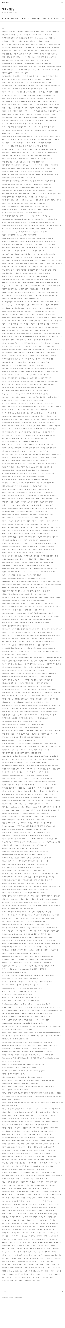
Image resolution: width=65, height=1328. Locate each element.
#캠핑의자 (40, 1236)
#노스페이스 (25, 108)
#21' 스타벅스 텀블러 (42, 391)
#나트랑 (57, 105)
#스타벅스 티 (18, 375)
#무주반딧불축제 (22, 101)
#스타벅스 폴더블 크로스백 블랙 (43, 667)
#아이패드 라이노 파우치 (9, 521)
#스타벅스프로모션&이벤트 (9, 1010)
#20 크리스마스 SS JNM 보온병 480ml (13, 766)
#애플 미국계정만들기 (31, 565)
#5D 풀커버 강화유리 (19, 801)
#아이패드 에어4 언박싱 (26, 623)
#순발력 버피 (5, 505)
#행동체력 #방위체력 (37, 810)
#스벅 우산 (52, 1115)
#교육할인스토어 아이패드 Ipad (11, 483)
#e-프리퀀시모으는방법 (32, 1001)
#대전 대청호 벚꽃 (7, 155)
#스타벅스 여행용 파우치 (28, 769)
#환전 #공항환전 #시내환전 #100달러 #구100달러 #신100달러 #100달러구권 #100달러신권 (28, 1087)
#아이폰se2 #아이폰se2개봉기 (10, 1055)
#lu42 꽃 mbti (20, 829)
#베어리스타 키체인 (21, 384)
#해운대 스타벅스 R (38, 251)
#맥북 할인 (31, 1156)
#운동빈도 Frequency (54, 426)
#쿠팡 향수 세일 (34, 324)
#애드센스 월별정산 (33, 686)
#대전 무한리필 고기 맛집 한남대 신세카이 (39, 140)
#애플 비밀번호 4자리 (27, 206)
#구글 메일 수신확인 (7, 1163)
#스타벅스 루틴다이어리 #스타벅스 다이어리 (14, 79)
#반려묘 (30, 101)
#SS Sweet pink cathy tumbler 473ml (31, 400)
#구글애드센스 (17, 1277)
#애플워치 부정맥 (34, 959)
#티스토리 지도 (33, 1204)
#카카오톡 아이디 (57, 1195)
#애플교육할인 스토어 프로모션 (30, 483)
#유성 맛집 (37, 1195)
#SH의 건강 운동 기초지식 (9, 44)
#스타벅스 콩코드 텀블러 (54, 66)
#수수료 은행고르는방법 (41, 718)
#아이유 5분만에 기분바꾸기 (29, 791)
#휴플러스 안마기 (42, 238)
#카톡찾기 (50, 880)
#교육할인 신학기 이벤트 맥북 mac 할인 (13, 480)
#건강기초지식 (6, 47)
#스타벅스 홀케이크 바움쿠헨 (10, 619)
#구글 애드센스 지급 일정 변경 (47, 689)
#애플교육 (17, 1128)
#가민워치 (44, 438)
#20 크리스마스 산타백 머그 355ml (12, 762)
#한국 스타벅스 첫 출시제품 (44, 778)
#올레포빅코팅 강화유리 (23, 797)
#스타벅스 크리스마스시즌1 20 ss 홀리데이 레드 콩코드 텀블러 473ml (22, 988)
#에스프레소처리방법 (25, 1010)
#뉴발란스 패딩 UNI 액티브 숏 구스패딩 (41, 613)
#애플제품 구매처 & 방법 (41, 330)
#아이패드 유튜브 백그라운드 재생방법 (30, 530)
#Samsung (5, 1280)
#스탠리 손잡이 (29, 146)
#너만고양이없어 (6, 835)
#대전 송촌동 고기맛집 (25, 194)
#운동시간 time (41, 426)
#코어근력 (42, 308)
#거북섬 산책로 (34, 264)
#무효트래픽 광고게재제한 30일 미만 (12, 677)
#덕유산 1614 (56, 705)
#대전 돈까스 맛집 (46, 159)
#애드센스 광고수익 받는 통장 (53, 692)
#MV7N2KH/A (26, 1131)
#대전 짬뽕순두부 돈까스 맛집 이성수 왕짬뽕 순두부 (16, 165)
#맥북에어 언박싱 (41, 283)
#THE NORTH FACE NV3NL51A (40, 1017)
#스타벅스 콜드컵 (41, 47)
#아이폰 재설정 (49, 222)
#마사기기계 (43, 232)
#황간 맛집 (26, 152)
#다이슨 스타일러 (7, 1118)
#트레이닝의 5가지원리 (18, 476)
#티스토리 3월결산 (48, 210)
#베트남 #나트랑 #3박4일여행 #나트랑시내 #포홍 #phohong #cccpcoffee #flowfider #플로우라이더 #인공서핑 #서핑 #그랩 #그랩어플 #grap (32, 1109)
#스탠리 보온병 (19, 146)
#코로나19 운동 (16, 1048)
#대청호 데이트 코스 (22, 133)
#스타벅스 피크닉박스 (8, 470)
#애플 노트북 (18, 1255)
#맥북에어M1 (41, 66)
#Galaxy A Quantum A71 (19, 966)
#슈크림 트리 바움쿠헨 (33, 616)
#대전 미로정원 (6, 130)
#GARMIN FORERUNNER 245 (11, 441)
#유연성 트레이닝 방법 (8, 569)
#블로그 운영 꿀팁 (32, 638)
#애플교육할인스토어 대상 (46, 559)
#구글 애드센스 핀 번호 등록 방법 (35, 826)
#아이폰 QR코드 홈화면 (54, 194)
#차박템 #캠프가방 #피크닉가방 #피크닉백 (14, 896)
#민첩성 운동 (40, 464)
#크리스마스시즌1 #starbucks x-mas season (15, 969)
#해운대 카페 (16, 1204)
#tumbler (5, 51)
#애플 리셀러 (30, 327)
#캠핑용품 (33, 1249)
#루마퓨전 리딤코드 (45, 337)
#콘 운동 (35, 461)
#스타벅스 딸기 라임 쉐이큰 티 (21, 416)
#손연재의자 (54, 950)
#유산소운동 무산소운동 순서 (10, 1182)
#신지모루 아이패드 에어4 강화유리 (48, 537)
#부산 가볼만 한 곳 (29, 47)
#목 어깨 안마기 (46, 1195)
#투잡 (53, 1268)
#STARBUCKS (36, 35)
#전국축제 (36, 1242)
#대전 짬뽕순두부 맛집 (38, 162)
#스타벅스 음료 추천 (7, 1156)
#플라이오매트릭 (48, 492)
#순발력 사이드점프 (20, 502)
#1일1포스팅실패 (7, 661)
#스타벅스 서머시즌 (37, 127)
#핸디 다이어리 (6, 905)
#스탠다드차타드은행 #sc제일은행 (11, 721)
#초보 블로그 (54, 1233)
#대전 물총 (24, 1055)
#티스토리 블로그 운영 (22, 38)
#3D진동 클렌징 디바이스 (9, 788)
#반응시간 (40, 1249)
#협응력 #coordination (25, 816)
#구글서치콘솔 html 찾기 (51, 810)
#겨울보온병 (33, 969)
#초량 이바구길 (37, 1188)
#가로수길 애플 (6, 327)
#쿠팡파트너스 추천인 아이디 (42, 651)
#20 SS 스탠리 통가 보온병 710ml (36, 921)
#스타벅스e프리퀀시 (49, 1147)
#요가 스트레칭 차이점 (50, 569)
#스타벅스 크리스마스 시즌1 (10, 89)
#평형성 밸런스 (6, 318)
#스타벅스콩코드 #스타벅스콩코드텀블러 (13, 1001)
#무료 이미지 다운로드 (52, 1182)
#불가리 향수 (44, 1242)
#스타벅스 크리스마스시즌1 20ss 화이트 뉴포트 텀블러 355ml (19, 991)
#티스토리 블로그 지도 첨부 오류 (11, 880)
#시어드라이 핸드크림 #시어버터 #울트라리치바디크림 (44, 886)
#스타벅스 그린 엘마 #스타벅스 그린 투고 (13, 931)
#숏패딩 (14, 1239)
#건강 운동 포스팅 (36, 753)
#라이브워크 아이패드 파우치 (50, 175)
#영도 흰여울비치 (57, 264)
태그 (63, 19)
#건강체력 (49, 92)
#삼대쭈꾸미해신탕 (16, 152)
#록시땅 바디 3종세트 (44, 889)
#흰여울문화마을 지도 (33, 270)
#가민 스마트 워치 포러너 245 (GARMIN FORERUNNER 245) (19, 445)
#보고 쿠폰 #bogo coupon (29, 807)
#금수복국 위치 (18, 257)
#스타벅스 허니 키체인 (8, 384)
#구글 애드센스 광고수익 (9, 101)
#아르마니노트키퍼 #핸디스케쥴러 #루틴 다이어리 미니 (17, 667)
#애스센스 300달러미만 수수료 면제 (12, 727)
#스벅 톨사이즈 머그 (52, 292)
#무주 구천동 (17, 1226)
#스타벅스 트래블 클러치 (31, 772)
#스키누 (53, 1172)
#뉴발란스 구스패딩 (38, 610)
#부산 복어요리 (28, 257)
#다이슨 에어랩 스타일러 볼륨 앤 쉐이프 (13, 372)
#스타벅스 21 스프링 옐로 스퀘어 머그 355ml (15, 298)
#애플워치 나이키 (39, 1122)
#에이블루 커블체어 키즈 (9, 953)
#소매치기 (13, 1261)
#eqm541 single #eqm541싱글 (38, 851)
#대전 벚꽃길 (29, 155)
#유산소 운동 (21, 1261)
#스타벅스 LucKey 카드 (8, 356)
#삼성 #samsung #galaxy (37, 1071)
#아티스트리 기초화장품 (27, 604)
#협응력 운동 (57, 286)
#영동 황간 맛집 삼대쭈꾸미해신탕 (47, 152)
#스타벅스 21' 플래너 (50, 940)
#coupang (53, 1214)
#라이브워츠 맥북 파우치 (9, 178)
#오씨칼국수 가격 (36, 187)
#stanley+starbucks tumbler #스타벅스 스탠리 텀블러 (18, 864)
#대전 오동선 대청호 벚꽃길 (43, 155)
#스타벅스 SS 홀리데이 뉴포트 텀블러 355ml (14, 982)
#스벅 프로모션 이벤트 (28, 353)
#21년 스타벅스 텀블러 (39, 397)
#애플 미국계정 (20, 1179)
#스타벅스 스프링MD (27, 295)
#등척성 (58, 597)
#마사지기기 (5, 1153)
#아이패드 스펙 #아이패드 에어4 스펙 (51, 629)
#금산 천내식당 (35, 734)
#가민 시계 (5, 438)
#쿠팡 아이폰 (18, 346)
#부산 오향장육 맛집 (39, 244)
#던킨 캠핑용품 (51, 708)
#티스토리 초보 (49, 98)
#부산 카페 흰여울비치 (8, 270)
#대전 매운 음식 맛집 (24, 159)
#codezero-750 (22, 235)
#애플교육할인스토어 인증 (48, 356)
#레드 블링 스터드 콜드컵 (9, 778)
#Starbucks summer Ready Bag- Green (14, 1004)
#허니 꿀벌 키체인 (49, 384)
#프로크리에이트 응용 (41, 511)
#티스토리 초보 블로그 (25, 70)
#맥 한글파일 (24, 1118)
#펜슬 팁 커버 (34, 546)
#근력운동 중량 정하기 (48, 432)
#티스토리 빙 (5, 902)
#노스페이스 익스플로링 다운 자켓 (11, 575)
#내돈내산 (52, 38)
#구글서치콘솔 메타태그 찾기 (31, 813)
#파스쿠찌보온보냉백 (33, 896)
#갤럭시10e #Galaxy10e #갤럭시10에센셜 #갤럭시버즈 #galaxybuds (22, 1077)
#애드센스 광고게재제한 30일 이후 (11, 673)
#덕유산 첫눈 (23, 708)
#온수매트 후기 (27, 1188)
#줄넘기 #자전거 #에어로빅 (21, 661)
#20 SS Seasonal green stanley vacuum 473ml (16, 870)
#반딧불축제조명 (17, 111)
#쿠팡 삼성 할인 (54, 302)
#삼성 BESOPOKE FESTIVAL (34, 305)
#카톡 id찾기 (30, 883)
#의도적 (28, 1258)
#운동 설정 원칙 (20, 426)
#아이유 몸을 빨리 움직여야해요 (11, 791)
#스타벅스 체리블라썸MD (44, 95)
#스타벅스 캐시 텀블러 (8, 397)
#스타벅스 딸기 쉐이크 (30, 375)
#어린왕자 (46, 1277)
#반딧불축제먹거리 (19, 117)
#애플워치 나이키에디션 (8, 168)
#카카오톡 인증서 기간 (44, 378)
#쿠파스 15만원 (40, 499)
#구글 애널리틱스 (56, 1255)
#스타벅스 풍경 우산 (40, 219)
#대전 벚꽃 (33, 1182)
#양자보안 (37, 1150)
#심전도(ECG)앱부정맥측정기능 (44, 956)
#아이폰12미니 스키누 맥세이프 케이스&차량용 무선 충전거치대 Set (21, 175)
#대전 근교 (12, 1195)
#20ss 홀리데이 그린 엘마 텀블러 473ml (39, 934)
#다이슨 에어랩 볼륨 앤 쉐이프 (34, 372)
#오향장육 (54, 1252)
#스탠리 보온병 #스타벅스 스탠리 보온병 (13, 867)
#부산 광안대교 (6, 1223)
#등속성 (46, 597)
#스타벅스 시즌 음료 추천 (9, 362)
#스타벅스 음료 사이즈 (19, 98)
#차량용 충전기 (34, 1214)
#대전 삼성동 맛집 (19, 190)
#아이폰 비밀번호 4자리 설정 (27, 1169)
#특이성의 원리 (28, 963)
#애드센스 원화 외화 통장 (51, 699)
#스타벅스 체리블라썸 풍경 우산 (11, 222)
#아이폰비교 (31, 1236)
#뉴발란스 (42, 1258)
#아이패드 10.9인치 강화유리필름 (11, 534)
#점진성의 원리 (6, 966)
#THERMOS (24, 1223)
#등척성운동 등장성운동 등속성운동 (32, 597)
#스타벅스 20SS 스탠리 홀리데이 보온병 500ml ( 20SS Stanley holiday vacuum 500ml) (28, 975)
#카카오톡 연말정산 (22, 820)
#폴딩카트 (52, 1185)
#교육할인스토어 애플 (21, 562)
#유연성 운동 (23, 588)
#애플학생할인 (32, 1160)
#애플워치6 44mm (38, 349)
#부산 (37, 31)
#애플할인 (5, 1271)
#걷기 (3, 1277)
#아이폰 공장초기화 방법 (9, 225)
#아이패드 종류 (53, 1112)
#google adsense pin (8, 826)
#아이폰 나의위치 (22, 225)
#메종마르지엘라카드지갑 (27, 120)
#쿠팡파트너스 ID (32, 495)
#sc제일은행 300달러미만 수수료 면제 (33, 721)
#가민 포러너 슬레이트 (48, 435)
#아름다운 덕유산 (33, 705)
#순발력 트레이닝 (20, 60)
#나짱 (3, 108)
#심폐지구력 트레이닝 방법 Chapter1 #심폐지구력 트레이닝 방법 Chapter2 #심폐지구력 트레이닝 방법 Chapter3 (32, 664)
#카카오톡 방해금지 (37, 553)
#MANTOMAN (36, 1239)
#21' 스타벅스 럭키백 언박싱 (46, 473)
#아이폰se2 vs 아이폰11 (9, 950)
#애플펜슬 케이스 (37, 549)
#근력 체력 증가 (6, 746)
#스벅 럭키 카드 (40, 353)
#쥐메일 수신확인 (29, 543)
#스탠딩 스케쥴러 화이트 (43, 645)
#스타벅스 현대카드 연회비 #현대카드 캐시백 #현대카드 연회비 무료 (32, 835)
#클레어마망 (47, 184)
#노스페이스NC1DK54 (33, 572)
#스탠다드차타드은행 (32, 1207)
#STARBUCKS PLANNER (9, 1172)
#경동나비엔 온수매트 (18, 1141)
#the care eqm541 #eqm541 (11, 855)
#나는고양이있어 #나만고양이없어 (41, 832)
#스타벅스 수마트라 (7, 251)
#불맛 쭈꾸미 (5, 152)
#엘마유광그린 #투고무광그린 (10, 924)
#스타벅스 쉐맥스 (44, 248)
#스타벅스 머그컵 (46, 1223)
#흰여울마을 (17, 1188)
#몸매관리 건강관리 (29, 632)
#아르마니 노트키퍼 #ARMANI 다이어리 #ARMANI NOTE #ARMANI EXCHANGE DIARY (27, 937)
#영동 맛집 (34, 152)
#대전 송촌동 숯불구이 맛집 (9, 194)
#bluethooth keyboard (27, 508)
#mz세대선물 (39, 120)
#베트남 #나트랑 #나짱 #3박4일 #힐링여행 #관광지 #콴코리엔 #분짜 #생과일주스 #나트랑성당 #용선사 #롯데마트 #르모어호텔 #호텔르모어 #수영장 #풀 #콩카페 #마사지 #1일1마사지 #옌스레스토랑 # (32, 1102)
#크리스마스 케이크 (26, 1242)
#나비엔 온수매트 (40, 1156)
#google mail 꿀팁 (45, 540)
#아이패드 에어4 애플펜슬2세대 (11, 549)
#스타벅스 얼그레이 (26, 254)
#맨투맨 (53, 1245)
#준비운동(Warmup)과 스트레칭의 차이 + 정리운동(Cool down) (20, 581)
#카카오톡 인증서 (28, 381)
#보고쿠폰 (5, 1195)
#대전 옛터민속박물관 (8, 734)
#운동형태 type (31, 426)
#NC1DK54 (44, 572)
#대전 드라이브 (52, 130)
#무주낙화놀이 (28, 111)
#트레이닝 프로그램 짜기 (35, 429)
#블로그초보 (18, 1271)
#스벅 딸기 (19, 410)
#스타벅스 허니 (49, 403)
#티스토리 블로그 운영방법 (9, 1122)
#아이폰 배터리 (6, 1233)
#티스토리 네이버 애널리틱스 (40, 1048)
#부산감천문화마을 (47, 1201)
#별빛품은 (30, 114)
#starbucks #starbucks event (36, 842)
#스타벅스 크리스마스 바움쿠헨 (50, 616)
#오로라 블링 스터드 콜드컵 (29, 785)
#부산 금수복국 (6, 260)
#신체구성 (45, 1239)
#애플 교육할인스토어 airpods (35, 476)
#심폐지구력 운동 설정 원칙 (29, 422)
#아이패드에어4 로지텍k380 (10, 508)
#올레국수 (55, 1223)
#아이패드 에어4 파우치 (52, 521)
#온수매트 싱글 (45, 734)
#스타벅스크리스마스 (32, 1210)
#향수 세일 (5, 1217)
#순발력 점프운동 (16, 505)
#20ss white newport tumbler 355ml (49, 1033)
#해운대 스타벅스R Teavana (22, 251)
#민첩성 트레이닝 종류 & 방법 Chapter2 (13, 464)
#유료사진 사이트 (40, 292)
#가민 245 (24, 438)
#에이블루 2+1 (29, 956)
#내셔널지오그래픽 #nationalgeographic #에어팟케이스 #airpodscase (23, 1064)
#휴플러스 (47, 1236)
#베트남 (45, 108)
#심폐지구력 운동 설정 (8, 426)
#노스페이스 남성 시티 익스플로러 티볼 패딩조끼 (15, 1017)
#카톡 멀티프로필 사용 (8, 340)
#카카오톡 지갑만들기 (41, 381)
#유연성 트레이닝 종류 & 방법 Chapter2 (13, 572)
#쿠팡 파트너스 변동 (7, 502)
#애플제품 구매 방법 (15, 330)
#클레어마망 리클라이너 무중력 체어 (12, 184)
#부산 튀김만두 (28, 244)
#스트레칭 (57, 1274)
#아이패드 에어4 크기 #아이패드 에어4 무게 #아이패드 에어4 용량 (20, 629)
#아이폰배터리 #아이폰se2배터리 (11, 1052)
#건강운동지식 (13, 804)
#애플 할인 (45, 1191)
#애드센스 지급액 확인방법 (9, 683)
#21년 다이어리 (32, 905)
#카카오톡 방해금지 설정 (24, 553)
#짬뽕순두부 (27, 1172)
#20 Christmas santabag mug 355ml (47, 759)
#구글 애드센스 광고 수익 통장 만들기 (12, 731)
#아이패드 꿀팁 (6, 82)
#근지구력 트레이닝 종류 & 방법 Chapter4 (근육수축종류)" (28, 600)
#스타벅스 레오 (16, 321)
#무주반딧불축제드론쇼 (40, 111)
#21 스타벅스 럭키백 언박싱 (28, 473)
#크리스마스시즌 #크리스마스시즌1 (33, 1023)
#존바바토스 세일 (7, 324)
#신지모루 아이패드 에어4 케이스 (27, 537)
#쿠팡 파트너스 (51, 1141)
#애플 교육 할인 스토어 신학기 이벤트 (12, 368)
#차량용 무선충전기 (31, 1115)
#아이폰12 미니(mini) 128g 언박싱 (29, 232)
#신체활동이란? (6, 785)
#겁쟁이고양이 (36, 858)
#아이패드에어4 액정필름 (9, 537)
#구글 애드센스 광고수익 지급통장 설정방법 (28, 696)
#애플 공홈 (5, 330)
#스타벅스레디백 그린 (8, 1007)
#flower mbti (50, 826)
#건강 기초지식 (28, 781)
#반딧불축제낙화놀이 (20, 51)
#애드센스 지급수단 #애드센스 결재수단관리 (14, 724)
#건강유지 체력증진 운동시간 (10, 750)
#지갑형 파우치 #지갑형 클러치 (10, 769)
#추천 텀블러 (56, 140)
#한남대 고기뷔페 (55, 136)
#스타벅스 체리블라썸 (22, 1191)
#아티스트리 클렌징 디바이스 (46, 788)
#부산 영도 (52, 1220)
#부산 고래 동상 (56, 260)
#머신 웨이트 (18, 635)
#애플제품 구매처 (27, 330)
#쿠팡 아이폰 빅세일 (40, 343)
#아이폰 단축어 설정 (21, 197)
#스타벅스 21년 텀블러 (36, 403)
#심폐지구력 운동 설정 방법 (33, 419)
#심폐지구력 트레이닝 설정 (46, 422)
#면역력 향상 (53, 1210)
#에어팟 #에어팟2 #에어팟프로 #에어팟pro (14, 1074)
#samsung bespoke (8, 305)
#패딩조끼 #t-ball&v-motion (53, 1010)
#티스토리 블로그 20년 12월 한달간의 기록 (14, 559)
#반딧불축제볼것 (32, 51)
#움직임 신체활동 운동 (40, 781)
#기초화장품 (31, 1265)
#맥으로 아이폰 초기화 (21, 229)
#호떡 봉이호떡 (29, 731)
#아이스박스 (50, 1258)
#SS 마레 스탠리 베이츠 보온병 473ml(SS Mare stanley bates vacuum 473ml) (25, 149)
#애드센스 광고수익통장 (8, 702)
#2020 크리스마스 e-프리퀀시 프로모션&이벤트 (38, 82)
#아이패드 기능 (26, 1226)
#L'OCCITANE (6, 1239)
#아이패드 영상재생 (26, 527)
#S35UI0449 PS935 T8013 (10, 120)
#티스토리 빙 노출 (7, 845)
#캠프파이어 (5, 1242)
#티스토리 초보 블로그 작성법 (22, 877)
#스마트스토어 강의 (50, 413)
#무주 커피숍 (5, 461)
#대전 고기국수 (34, 451)
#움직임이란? (16, 785)
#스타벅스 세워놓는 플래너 (9, 645)
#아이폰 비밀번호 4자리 (8, 1144)
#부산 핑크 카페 (25, 267)
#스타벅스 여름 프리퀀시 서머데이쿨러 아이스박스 (16, 127)
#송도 (25, 1271)
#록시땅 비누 (14, 1166)
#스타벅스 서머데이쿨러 (35, 124)
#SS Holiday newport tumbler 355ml (26, 978)
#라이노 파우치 (21, 524)
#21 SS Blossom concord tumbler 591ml (15, 213)
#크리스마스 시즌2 (7, 781)
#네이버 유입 (5, 1166)
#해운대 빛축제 (6, 1134)
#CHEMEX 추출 (54, 248)
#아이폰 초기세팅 (34, 229)
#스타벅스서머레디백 (52, 1122)
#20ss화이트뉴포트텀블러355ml (11, 1036)
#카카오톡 (35, 1226)
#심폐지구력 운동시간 (23, 753)
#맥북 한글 (16, 1118)
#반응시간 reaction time (9, 816)
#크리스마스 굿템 (31, 931)
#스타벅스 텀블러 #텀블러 (46, 918)
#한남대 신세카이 (7, 140)
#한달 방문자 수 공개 (8, 642)
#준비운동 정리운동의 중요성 (53, 584)
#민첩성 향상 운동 (51, 464)
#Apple (47, 41)
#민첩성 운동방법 (16, 461)
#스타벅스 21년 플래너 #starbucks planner (41, 79)
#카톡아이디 (52, 1207)
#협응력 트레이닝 (47, 286)
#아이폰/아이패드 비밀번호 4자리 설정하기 (14, 210)
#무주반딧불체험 (6, 114)
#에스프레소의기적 (37, 1010)
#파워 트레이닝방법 (43, 489)
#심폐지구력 (14, 41)
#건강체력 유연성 (44, 565)
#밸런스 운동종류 (51, 308)
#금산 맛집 (58, 731)
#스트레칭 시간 (33, 588)
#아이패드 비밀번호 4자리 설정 (10, 206)
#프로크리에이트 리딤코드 (46, 515)
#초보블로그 (25, 105)
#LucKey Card (51, 353)
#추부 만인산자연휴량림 (22, 734)
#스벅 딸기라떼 (22, 362)
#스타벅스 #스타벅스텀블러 (41, 1020)
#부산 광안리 (14, 1236)
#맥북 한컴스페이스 (44, 273)
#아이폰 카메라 (16, 1233)
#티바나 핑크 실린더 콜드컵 (44, 467)
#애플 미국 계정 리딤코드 (24, 333)
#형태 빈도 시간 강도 (50, 416)
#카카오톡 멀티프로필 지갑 (9, 378)
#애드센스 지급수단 (7, 699)
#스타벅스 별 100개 (19, 842)
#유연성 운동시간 (44, 750)
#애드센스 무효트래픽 (20, 95)
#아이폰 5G (52, 1131)
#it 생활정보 (22, 378)
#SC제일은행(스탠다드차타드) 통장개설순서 (14, 705)
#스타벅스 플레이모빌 (8, 511)
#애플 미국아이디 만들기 (36, 562)
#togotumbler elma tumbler (36, 928)
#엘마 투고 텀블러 (52, 928)
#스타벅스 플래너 (7, 1210)
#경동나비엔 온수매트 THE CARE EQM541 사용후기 (31, 737)
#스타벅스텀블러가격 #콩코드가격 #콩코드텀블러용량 (17, 1020)
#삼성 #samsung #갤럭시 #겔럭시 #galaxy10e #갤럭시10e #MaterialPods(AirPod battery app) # (31, 1058)
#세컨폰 (23, 1198)
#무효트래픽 (40, 1160)
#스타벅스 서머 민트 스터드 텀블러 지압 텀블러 (38, 143)
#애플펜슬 (59, 1176)
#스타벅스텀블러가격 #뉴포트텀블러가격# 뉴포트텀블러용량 (19, 1033)
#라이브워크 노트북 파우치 (24, 178)
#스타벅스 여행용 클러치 (43, 769)
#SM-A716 (36, 1128)
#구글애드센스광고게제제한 (51, 915)
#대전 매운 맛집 (35, 159)
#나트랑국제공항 (36, 1080)
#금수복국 (13, 1258)
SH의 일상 (5, 2)
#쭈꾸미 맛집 (5, 1249)
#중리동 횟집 (5, 457)
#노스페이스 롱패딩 (38, 1166)
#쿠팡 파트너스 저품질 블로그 (32, 648)
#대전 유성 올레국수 (7, 454)
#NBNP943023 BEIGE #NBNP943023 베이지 (15, 613)
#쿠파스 (53, 966)
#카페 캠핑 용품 (32, 708)
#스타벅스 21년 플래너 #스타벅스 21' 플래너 (14, 944)
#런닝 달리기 (33, 661)
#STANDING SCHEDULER (26, 645)
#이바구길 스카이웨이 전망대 (10, 241)
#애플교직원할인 (32, 559)
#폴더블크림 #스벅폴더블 (44, 912)
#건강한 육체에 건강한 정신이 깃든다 (31, 794)
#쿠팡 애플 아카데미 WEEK (27, 314)
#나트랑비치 (50, 1137)
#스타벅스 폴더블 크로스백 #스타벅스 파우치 (31, 670)
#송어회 (32, 108)
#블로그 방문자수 (28, 1252)
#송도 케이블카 (15, 1147)
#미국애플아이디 (48, 562)
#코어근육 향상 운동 (31, 308)
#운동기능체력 (45, 813)
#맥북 (50, 108)
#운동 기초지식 (18, 781)
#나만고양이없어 (6, 861)
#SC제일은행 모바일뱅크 (21, 699)
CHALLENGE (14, 19)
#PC (16, 1280)
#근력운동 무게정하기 (24, 435)
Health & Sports (24, 19)
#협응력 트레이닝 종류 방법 (32, 286)
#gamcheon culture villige (20, 260)
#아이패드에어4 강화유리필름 (10, 540)
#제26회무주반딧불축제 (55, 111)
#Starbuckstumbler (41, 38)
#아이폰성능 (51, 1150)
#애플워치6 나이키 (7, 963)
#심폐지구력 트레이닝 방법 (38, 44)
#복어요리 (34, 1255)
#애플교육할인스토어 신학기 (10, 489)
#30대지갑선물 (42, 117)
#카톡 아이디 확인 (42, 1169)
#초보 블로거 (27, 35)
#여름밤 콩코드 (25, 810)
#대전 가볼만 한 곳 (7, 54)
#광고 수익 (25, 1233)
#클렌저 (40, 1255)
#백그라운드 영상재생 (40, 527)
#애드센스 (28, 1280)
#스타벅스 (5, 31)
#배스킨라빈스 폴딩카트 (33, 591)
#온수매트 (58, 1258)
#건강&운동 (20, 31)
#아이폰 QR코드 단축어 (54, 200)
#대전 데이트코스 (51, 1160)
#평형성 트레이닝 (50, 314)
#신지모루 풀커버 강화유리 (50, 797)
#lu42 (19, 839)
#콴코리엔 (27, 1080)
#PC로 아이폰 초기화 (8, 229)
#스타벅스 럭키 (57, 349)
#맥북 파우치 (43, 1226)
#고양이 (56, 108)
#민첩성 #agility (51, 816)
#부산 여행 (50, 1261)
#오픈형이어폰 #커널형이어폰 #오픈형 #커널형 (15, 1071)
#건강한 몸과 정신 (49, 794)
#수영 (43, 1274)
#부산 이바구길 (6, 244)
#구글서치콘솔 (20, 1176)
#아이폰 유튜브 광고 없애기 (48, 448)
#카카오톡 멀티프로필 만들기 (10, 343)
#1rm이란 (14, 435)
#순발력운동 (32, 489)
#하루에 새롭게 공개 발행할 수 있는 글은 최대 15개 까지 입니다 (20, 658)
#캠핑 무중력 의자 (50, 181)
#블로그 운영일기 (19, 54)
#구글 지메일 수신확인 (23, 1144)
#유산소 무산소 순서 (33, 746)
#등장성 (52, 597)
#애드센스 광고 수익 (20, 1156)
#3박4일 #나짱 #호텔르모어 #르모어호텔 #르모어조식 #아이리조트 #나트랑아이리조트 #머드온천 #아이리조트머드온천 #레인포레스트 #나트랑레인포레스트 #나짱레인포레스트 (32, 1096)
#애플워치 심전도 (26, 1147)
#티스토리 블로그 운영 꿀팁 (31, 556)
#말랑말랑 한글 (33, 273)
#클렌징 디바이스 (31, 788)
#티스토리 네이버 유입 (8, 1179)
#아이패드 (39, 1230)
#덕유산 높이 (14, 708)
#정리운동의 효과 (27, 584)
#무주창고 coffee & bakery (41, 457)
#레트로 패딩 (27, 610)
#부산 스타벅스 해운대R (41, 254)
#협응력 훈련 (19, 286)
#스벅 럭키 (49, 349)
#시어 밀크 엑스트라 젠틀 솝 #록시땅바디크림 (15, 886)
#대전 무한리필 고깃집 (19, 140)
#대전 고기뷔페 (15, 1198)
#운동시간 (41, 1268)
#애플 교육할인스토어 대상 (48, 483)
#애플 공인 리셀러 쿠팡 (18, 327)
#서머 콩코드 (5, 810)
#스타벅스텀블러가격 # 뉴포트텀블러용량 (40, 982)
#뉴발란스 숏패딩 (41, 829)
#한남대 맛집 (15, 1223)
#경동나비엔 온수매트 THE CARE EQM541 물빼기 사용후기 (19, 740)
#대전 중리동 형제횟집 (31, 454)
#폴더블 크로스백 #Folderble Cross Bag (48, 85)
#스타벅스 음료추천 (45, 1153)
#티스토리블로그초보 (43, 855)
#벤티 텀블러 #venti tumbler (10, 807)
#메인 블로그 (56, 651)
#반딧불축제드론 (39, 114)
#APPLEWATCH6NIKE (8, 959)
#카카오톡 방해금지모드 (8, 553)
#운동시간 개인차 (32, 750)
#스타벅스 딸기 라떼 (37, 416)
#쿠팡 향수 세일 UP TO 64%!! (49, 324)
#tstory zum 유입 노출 (9, 848)
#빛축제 (41, 1245)
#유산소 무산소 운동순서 (19, 746)
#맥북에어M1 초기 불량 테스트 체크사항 (13, 279)
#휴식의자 (30, 1122)
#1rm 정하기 (5, 435)
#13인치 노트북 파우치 (36, 181)
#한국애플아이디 (6, 565)
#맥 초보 (38, 1179)
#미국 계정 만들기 (37, 333)
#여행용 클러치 (56, 769)
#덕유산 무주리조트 (45, 705)
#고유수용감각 (26, 1048)
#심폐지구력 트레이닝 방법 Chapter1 (12, 63)
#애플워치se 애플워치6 (42, 950)
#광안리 (32, 1274)
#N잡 (45, 1131)
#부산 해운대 (5, 1236)
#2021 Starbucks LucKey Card (11, 353)
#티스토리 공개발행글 (8, 654)
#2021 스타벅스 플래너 (22, 73)
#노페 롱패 (52, 572)
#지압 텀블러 (32, 66)
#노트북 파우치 (45, 1252)
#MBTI (52, 1277)
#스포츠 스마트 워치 (34, 438)
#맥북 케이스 (40, 1182)
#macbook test (42, 276)
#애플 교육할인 (39, 327)
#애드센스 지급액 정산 (31, 680)
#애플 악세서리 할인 (7, 562)
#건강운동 (19, 35)
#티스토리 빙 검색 (19, 845)
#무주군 (13, 1249)
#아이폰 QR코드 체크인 (39, 194)
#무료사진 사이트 (29, 292)
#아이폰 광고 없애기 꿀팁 (46, 445)
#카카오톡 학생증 (32, 378)
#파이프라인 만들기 (41, 410)
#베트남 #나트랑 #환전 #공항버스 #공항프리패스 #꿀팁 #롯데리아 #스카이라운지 (25, 1112)
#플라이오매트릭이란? (36, 492)
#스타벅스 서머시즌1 (8, 146)
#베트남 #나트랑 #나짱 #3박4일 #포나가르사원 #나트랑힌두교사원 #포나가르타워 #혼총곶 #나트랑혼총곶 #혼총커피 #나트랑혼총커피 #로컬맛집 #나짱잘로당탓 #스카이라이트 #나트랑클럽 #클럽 (32, 1093)
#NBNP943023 (17, 610)
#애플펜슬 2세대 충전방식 (46, 546)
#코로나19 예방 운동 (41, 635)
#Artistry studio (42, 607)
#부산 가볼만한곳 (42, 105)
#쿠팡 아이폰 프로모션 (53, 343)
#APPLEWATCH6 (22, 959)
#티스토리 (40, 41)
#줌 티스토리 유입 (42, 845)
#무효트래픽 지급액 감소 (46, 680)
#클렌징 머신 (21, 788)
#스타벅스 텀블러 (30, 31)
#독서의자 (37, 1201)
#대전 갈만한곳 (39, 731)
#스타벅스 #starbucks (52, 31)
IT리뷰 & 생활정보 (36, 19)
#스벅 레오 (40, 318)
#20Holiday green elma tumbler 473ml (14, 934)
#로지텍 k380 (6, 1147)
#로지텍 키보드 (19, 1268)
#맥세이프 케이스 (7, 610)
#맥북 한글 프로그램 (7, 276)
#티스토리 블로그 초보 (42, 1118)
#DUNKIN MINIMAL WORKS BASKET (28, 712)
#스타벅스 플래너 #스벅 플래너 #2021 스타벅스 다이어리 (18, 909)
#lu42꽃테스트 (30, 829)
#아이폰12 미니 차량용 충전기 (43, 171)
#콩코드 (28, 1261)
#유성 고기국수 (24, 451)
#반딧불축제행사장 (7, 117)
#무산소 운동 (52, 1226)
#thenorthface (6, 1204)
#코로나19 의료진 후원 (8, 829)
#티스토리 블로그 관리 (41, 1185)
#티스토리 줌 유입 (34, 848)
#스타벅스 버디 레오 (47, 321)
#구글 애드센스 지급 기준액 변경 (11, 692)
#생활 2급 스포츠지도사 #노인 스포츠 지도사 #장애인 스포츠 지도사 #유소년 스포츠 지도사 (27, 823)
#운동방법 (49, 1274)
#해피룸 (50, 238)
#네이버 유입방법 (26, 858)
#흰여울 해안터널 (21, 270)
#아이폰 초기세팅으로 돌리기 (37, 225)
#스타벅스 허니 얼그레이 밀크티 (11, 254)
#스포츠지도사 (16, 1134)
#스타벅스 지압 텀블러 (42, 775)
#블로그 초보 (23, 1236)
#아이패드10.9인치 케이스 (50, 530)
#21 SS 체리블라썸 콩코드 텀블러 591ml (13, 216)
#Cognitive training (8, 286)
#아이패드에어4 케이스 (44, 534)
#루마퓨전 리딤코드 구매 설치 (10, 337)
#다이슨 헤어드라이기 (26, 1166)
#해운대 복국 (37, 257)
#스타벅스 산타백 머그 (27, 759)
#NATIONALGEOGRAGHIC (21, 1039)
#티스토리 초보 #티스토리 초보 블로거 (32, 692)
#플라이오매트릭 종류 (8, 492)
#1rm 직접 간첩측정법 (25, 432)
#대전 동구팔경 (29, 130)
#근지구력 (35, 1258)
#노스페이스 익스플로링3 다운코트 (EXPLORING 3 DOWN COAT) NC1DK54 (24, 578)
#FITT (55, 95)
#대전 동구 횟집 (19, 454)
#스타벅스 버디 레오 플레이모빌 (31, 321)
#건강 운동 (12, 31)
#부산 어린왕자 (29, 1185)
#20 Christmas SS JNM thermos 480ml (36, 762)
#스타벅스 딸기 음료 (37, 1131)
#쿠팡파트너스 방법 (7, 635)
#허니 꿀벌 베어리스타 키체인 (10, 391)
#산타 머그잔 (5, 759)
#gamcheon (34, 260)
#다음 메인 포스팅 (27, 1150)
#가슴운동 (34, 1268)
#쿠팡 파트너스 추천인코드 (9, 651)
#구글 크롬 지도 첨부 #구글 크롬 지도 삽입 (34, 880)
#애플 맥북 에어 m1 (53, 283)
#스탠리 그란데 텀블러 (39, 870)
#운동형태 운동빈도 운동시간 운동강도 (13, 419)
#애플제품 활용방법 (7, 203)
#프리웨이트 (54, 1236)
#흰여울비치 (35, 267)
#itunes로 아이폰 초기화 (54, 225)
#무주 (11, 51)
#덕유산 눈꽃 (5, 1160)
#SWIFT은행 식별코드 (8, 696)
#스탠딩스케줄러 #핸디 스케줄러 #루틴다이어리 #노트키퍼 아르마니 (21, 76)
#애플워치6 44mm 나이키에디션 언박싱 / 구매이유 (40, 168)
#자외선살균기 (52, 1217)
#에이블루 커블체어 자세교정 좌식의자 (13, 956)
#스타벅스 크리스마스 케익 (9, 616)
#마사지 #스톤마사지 (48, 1080)
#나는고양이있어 (46, 858)
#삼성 (33, 1280)
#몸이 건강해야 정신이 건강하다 (11, 794)
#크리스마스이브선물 (36, 1233)
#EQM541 (54, 734)
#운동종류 (52, 1242)
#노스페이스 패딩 (24, 1245)
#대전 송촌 (49, 190)
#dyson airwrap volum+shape (44, 368)
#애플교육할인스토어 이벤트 (39, 486)
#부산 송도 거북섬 (45, 264)
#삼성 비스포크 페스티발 (52, 305)
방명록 (7, 19)
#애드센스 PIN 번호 (53, 1204)
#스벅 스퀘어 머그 (7, 295)
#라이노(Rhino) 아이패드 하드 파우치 (38, 524)
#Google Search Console (10, 1169)
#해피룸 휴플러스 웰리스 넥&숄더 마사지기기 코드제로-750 (18, 238)
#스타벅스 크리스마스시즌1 (21, 918)
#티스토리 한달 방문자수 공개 (49, 556)
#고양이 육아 (47, 70)
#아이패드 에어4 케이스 (8, 92)
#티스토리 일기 (39, 715)
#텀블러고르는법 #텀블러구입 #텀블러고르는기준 (33, 89)
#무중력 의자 (27, 184)
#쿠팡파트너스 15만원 (52, 499)
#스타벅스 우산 (50, 1176)
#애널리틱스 (24, 1274)
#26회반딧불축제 (50, 114)
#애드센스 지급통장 (47, 696)
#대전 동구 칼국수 (7, 190)
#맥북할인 (35, 1153)
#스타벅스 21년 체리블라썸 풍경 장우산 (32, 222)
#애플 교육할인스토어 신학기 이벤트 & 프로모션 (15, 486)
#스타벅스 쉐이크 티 (7, 375)
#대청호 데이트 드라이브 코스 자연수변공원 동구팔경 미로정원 (19, 136)
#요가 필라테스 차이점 (36, 569)
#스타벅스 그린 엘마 (43, 931)
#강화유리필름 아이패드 (29, 534)
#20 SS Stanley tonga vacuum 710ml (13, 921)
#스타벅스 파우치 (42, 1163)
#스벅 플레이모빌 (51, 508)
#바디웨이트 (45, 1172)
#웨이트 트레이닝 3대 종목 (44, 632)
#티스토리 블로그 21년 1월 (29, 359)
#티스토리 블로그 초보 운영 (9, 718)
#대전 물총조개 (46, 187)
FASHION (56, 19)
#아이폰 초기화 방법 (35, 1191)
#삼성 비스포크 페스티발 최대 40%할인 (13, 308)
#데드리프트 (5, 1261)
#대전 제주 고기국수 (46, 451)
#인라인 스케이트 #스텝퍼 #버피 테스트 (50, 661)
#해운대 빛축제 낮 (7, 257)
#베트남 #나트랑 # (7, 1099)
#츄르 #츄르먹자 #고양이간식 (10, 832)
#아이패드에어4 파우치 (23, 521)
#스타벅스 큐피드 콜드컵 (27, 391)
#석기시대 (42, 1261)
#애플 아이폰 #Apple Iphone (26, 950)
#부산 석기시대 (6, 248)
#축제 (11, 1280)
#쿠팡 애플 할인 (6, 314)
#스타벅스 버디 (6, 321)
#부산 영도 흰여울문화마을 (48, 270)
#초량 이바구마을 (50, 241)
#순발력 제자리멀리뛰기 (46, 502)
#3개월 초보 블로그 (50, 715)
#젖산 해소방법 (57, 581)
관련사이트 (5, 1318)
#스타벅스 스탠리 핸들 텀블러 (34, 867)
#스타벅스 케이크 (43, 1198)
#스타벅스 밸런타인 (53, 397)
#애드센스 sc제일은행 (32, 1141)
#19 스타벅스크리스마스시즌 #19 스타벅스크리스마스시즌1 (19, 985)
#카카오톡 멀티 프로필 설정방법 (42, 340)
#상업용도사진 (34, 289)
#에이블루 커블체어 (7, 1128)
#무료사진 (37, 1252)
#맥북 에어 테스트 (20, 276)
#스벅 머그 (17, 295)
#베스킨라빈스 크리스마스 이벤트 (11, 597)
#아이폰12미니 (43, 1115)
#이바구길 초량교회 (37, 241)
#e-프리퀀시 (29, 1195)
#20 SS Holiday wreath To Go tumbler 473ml (34, 924)
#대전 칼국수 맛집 (39, 1176)
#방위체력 (58, 801)
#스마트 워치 (29, 1201)
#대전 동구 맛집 (41, 57)
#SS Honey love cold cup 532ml (26, 407)
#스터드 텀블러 (23, 66)
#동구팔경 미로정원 (17, 130)
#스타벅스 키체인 (53, 381)
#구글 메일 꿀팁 (33, 540)
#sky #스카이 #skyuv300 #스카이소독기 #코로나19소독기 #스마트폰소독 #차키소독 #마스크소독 (29, 1045)
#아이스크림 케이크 (56, 1271)
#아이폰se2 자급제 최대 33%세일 (11, 349)
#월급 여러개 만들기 (29, 410)
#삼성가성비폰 (6, 1048)
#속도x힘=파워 (23, 489)
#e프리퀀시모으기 (21, 1007)
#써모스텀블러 (30, 1179)
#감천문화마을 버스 (45, 260)
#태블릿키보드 (24, 1182)
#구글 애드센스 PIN (7, 1207)
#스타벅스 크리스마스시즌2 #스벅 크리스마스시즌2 (44, 756)
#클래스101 (34, 1144)
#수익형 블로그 (19, 1230)
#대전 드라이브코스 (19, 155)
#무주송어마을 (42, 1137)
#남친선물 (5, 1255)
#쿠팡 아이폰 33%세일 (26, 343)
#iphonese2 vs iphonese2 (27, 947)
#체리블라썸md (52, 219)
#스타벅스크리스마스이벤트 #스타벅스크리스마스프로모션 (43, 1007)
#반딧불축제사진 (6, 111)
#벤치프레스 (22, 1265)
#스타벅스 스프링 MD (35, 298)
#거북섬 (28, 1239)
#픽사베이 (45, 1179)
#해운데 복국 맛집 (48, 257)
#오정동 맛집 (43, 1220)
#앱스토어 (33, 105)
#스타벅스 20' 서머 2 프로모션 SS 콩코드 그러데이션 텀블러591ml (21, 998)
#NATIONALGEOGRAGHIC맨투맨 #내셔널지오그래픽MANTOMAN (41, 1036)
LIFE (44, 19)
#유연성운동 (39, 1265)
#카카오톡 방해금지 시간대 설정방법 (12, 556)
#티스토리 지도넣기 (7, 877)
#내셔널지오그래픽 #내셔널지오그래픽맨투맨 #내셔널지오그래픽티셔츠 (22, 1042)
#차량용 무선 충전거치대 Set (10, 171)
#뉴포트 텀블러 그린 (7, 978)
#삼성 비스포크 (6, 1131)
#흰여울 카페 (5, 267)
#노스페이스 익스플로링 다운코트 (32, 575)
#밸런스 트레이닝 (7, 98)
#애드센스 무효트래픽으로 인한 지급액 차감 (14, 686)
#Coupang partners (48, 648)
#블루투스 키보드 (7, 1265)
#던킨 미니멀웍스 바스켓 (9, 712)
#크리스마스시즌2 (17, 772)
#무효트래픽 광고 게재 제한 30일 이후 (48, 673)
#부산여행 (5, 35)
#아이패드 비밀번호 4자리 (42, 206)
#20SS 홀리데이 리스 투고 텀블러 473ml (13, 928)
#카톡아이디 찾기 (7, 883)
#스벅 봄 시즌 (30, 216)
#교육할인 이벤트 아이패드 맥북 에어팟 (37, 480)
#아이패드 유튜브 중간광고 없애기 (11, 448)
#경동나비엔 (47, 1249)
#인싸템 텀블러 (30, 775)
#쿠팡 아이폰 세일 (40, 346)
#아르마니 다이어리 (7, 940)
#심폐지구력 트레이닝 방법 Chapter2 (12, 680)
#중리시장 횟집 (56, 454)
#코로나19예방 (54, 1128)
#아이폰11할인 (29, 368)
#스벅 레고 (47, 318)
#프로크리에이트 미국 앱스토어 (24, 511)
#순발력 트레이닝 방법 (28, 505)
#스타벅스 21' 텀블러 (8, 410)
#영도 (30, 1271)
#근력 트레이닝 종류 (54, 635)
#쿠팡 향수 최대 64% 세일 (20, 324)
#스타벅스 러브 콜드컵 (8, 407)
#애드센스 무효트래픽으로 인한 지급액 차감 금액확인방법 (35, 683)
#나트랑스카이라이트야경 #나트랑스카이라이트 (15, 1090)
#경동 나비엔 (5, 1198)
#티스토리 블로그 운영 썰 (26, 718)
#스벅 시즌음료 (45, 362)
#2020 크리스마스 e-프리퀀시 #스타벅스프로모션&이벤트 (18, 85)
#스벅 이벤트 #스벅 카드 (36, 839)
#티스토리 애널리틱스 (18, 1201)
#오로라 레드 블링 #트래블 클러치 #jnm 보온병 (15, 756)
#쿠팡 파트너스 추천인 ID (26, 651)
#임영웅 (58, 1242)
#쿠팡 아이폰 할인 (29, 346)
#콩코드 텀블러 (55, 931)
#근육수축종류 (6, 600)
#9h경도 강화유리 (36, 797)
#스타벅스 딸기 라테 (33, 362)
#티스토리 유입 (31, 98)
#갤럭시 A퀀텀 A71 (34, 966)
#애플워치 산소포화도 (46, 959)
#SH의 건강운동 (45, 746)
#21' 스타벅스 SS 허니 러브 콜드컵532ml (49, 407)
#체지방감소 (21, 1239)
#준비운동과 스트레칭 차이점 (10, 588)
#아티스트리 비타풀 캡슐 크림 (10, 607)
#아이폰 (17, 1274)
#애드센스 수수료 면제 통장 (24, 702)
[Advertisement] (32, 1299)
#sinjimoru (29, 1176)
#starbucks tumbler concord (46, 985)
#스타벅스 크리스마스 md (44, 1134)
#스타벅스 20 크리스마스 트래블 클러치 (13, 775)
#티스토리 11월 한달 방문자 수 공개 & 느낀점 (28, 642)
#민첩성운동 (43, 461)
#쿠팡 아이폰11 (27, 349)
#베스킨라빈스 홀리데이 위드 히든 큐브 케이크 (32, 594)
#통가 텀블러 (34, 918)
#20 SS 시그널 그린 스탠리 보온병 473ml (14, 874)
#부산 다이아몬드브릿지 (19, 248)
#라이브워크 (12, 1214)
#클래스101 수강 (7, 416)
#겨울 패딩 (44, 101)
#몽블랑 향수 (58, 321)
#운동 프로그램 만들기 (50, 429)
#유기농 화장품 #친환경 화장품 (10, 604)
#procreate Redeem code (29, 515)
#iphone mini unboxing (9, 232)
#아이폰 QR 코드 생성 (26, 200)
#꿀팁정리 (23, 638)
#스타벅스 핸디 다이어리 (49, 902)
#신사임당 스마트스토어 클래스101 (33, 413)
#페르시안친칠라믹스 (8, 73)
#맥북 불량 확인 (31, 276)
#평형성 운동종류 (7, 311)
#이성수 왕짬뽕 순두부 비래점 (22, 162)
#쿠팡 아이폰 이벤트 (7, 346)
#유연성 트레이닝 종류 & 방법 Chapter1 (13, 591)
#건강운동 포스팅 (56, 746)
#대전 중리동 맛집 (16, 457)
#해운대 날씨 (52, 254)
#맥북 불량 (5, 283)
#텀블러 (38, 1274)
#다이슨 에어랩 (43, 1144)
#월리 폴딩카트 (46, 591)
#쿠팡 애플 (15, 314)
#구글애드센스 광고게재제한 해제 (42, 619)
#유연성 (9, 108)
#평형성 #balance (39, 816)
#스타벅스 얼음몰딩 (21, 470)
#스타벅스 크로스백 (17, 82)
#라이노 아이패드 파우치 (9, 524)
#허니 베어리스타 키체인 (36, 384)
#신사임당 (47, 1265)
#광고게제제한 (38, 915)
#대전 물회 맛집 (26, 457)
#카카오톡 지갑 (51, 57)
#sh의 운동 (23, 750)
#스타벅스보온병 (31, 1163)
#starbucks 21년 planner (35, 940)
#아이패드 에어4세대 (19, 1115)
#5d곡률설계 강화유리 (8, 797)
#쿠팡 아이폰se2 (52, 346)
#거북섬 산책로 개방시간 (22, 264)
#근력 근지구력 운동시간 (9, 753)
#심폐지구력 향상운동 (54, 44)
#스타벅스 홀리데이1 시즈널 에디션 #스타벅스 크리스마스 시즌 (30, 861)
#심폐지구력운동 (29, 63)
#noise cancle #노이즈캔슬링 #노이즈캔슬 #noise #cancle (19, 1068)
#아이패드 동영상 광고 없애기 (10, 451)
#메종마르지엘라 (51, 1156)
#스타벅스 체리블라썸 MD (36, 213)
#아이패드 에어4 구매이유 (42, 623)
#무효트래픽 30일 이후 (30, 677)
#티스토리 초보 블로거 (8, 38)
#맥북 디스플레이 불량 (51, 279)
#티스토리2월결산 (32, 248)
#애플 (42, 31)
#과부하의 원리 (6, 476)
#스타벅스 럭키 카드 (22, 356)
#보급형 (15, 1265)
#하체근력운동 (6, 632)
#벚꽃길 (27, 1268)
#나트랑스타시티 (34, 1083)
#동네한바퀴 (5, 1268)
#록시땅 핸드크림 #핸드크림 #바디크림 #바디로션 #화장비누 (19, 889)
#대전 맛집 (33, 41)
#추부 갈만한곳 (49, 731)
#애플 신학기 (40, 365)
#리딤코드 (46, 1233)
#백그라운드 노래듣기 (53, 527)
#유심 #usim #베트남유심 (9, 1106)
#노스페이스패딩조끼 (8, 1230)
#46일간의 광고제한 (25, 619)
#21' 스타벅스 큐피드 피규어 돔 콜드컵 (37, 394)
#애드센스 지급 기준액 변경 (29, 689)
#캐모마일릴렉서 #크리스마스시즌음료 (49, 807)
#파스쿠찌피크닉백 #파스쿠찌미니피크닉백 (32, 899)
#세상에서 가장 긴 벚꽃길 (9, 159)
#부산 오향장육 (51, 244)
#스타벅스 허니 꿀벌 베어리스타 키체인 (34, 387)
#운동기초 (5, 804)
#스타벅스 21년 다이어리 (36, 944)
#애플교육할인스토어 (32, 60)
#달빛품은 (23, 114)
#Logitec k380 (40, 508)
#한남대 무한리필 (43, 136)
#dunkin (47, 1255)
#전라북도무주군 (54, 1144)
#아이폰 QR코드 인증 (8, 197)
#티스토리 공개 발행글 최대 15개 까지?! (50, 658)
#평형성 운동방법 (52, 54)
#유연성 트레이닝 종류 (22, 569)
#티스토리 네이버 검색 (32, 1220)
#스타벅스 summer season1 (47, 51)
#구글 (38, 1280)
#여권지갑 (35, 1261)
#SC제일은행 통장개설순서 (41, 702)
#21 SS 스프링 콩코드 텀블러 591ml (38, 302)
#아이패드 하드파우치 (38, 521)
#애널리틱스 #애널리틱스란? (32, 902)
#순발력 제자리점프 (32, 502)
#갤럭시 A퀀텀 (45, 966)
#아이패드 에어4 (6, 1115)
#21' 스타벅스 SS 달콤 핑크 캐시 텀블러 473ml (15, 403)
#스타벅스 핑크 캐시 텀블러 (24, 397)
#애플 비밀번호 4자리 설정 (37, 203)
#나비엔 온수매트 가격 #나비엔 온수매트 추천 (15, 851)
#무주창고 (53, 457)
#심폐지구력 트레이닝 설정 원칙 (11, 422)
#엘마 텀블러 (20, 1195)
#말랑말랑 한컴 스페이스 (21, 273)
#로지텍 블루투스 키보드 (16, 1185)
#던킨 (24, 1277)
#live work (37, 178)
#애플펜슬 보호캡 (26, 549)
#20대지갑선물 (52, 117)
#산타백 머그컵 (15, 759)
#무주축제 (40, 98)
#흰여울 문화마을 (32, 1198)
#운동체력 (12, 35)
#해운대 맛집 (55, 1265)
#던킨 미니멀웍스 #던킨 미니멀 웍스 (12, 715)
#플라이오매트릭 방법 (22, 492)
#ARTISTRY (52, 101)
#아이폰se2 (14, 1160)
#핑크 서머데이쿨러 (50, 120)
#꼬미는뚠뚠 (55, 70)
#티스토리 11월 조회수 (45, 638)
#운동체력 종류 (31, 464)
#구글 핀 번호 (21, 826)
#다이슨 (26, 1249)
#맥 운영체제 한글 (7, 273)
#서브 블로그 (17, 1252)
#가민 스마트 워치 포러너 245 (30, 441)
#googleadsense (7, 1252)
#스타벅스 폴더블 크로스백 (9, 915)
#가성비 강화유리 (7, 801)
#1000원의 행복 (16, 1150)
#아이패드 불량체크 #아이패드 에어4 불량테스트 (15, 626)
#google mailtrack (8, 543)
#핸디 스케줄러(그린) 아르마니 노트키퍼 (49, 905)
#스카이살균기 (48, 1042)
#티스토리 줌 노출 (22, 848)
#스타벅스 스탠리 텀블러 (29, 1134)
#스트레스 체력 (49, 801)
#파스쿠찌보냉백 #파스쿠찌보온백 (50, 896)
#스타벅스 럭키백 (7, 1226)
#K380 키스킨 (49, 505)
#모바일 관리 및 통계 (17, 902)
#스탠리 (48, 1268)
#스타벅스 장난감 (57, 318)
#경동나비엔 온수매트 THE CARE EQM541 (44, 743)
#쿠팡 (48, 47)
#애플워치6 (57, 92)
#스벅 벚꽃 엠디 (28, 219)
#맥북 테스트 (49, 1166)
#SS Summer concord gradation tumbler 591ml (17, 994)
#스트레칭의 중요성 (45, 581)
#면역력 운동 (22, 1122)
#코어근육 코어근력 (17, 632)
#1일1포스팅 (5, 41)
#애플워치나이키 (26, 1128)
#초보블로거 (34, 1245)
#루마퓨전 (44, 1150)
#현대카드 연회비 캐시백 (9, 839)
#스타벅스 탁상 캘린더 (48, 642)
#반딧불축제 (55, 47)
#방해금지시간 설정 (49, 549)
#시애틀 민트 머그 (43, 470)
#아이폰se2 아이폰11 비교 (52, 944)
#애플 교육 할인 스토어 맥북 (10, 365)
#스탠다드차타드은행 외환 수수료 (33, 727)
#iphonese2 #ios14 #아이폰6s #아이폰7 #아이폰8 (37, 1052)
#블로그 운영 (16, 108)
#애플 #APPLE (30, 92)
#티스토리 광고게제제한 (25, 915)
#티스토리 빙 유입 (30, 845)
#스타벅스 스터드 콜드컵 (43, 216)
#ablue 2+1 (36, 953)
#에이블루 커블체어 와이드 (42, 1125)
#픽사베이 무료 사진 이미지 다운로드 (12, 292)
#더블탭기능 (25, 546)
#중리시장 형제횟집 (45, 454)
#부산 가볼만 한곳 (17, 244)
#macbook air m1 (28, 283)
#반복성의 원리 (48, 963)
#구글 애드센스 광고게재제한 (10, 623)
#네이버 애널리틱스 (18, 1210)
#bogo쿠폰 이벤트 (7, 842)
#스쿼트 (29, 1277)
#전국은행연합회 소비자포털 (36, 724)
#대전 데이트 (53, 1239)
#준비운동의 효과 (38, 584)
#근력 (58, 1268)
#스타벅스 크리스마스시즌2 (9, 66)
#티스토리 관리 (43, 1210)
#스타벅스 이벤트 (7, 105)
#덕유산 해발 (5, 708)
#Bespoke (36, 1271)
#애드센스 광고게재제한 (34, 210)
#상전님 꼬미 (22, 616)
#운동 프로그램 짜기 (21, 429)
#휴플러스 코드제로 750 (9, 235)
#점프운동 (5, 1185)
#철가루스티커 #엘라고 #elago (11, 1061)
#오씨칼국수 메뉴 (25, 187)
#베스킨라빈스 (37, 1277)
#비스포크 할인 (20, 305)
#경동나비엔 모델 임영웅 (28, 855)
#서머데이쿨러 (23, 124)
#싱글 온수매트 (37, 70)
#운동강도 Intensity (8, 429)
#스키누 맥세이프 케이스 (27, 171)
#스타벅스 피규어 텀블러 (9, 1137)
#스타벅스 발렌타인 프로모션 (10, 400)
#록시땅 (11, 1255)
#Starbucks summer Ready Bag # (39, 1004)
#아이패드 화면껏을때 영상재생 (11, 527)
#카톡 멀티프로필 (35, 356)
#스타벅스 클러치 (44, 772)
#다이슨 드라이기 (26, 1153)
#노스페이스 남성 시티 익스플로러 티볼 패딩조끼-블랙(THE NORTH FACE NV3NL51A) (27, 1013)
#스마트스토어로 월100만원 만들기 (12, 413)
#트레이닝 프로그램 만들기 (9, 432)
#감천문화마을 (43, 1207)
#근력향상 (25, 1217)
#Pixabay (24, 1204)
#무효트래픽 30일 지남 (45, 677)
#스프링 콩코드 (15, 810)
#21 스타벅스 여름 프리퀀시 (10, 124)
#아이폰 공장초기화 (23, 1214)
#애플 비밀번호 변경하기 (21, 203)
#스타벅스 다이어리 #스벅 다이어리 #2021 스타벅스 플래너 (18, 912)
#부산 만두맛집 (6, 1141)
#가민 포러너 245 (15, 438)
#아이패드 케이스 (34, 1223)
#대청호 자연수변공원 (41, 130)
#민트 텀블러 (5, 143)
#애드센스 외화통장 (46, 686)
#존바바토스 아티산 (7, 1188)
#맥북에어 (27, 1255)
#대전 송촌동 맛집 (20, 1163)
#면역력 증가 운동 (28, 635)
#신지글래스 (5, 1125)
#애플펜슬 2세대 (37, 1147)
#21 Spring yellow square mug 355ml (46, 295)
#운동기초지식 (44, 60)
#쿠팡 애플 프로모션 (51, 311)
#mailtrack (18, 543)
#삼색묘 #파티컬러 (25, 832)
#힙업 (12, 1268)
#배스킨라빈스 (45, 1271)
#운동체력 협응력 (23, 289)
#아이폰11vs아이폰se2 (43, 947)
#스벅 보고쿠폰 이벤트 (51, 839)
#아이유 (47, 1245)
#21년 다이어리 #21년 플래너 (50, 76)
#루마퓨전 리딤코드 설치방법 (52, 333)
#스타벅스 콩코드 (19, 1207)
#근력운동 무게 (36, 435)
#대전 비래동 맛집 (7, 162)
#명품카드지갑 (44, 1128)
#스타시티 (56, 1249)
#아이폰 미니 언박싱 (46, 229)
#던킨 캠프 (42, 708)
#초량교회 (5, 1214)
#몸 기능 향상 (39, 801)
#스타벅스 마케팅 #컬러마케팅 (26, 778)
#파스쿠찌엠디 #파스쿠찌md (10, 899)
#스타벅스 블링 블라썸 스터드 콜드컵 (12, 219)
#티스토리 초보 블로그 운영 (9, 70)
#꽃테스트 (25, 839)
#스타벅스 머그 (6, 1201)
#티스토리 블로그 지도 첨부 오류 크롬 (43, 877)
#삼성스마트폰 (6, 1220)
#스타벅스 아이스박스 (50, 127)
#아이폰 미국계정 (49, 1230)
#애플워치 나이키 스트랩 (51, 165)
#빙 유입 (57, 842)
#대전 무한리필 (36, 1172)
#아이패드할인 (33, 1217)
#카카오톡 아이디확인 (19, 883)
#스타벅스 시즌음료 (54, 1163)
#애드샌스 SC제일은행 (36, 699)
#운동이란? (51, 781)
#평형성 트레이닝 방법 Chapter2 (22, 311)
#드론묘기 (16, 114)
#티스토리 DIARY (29, 715)
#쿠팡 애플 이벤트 (39, 311)
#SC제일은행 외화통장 (8, 1176)
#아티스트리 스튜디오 (54, 607)
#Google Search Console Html (11, 813)
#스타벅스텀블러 (24, 41)
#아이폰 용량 (22, 1160)
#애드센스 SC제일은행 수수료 (44, 63)
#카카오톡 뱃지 (17, 381)
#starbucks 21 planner (19, 905)
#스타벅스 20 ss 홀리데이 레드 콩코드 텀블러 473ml (45, 1026)
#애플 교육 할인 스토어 (52, 327)
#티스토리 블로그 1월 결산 (45, 359)
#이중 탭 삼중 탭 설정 (40, 200)
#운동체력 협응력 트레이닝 (9, 289)
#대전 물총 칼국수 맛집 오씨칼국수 (35, 190)
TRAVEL (50, 19)
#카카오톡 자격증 (7, 381)
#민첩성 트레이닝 (27, 461)
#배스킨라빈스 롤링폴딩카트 (10, 594)
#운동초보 (42, 1141)
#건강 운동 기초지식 (24, 44)
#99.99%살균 (21, 92)
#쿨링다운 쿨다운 (7, 584)
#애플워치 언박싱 (37, 165)
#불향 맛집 (53, 149)
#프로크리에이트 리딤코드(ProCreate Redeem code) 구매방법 (20, 518)
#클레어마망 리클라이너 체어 (10, 187)
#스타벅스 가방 (40, 92)
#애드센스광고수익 (17, 47)
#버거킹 (9, 1277)
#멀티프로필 (50, 842)
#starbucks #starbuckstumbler (12, 1023)
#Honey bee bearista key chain (12, 387)
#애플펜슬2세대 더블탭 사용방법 (11, 546)
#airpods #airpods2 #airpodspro (12, 1080)
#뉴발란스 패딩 (6, 1245)
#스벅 (31, 38)
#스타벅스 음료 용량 (40, 54)
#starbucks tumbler (42, 864)
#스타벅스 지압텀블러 (17, 143)
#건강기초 (15, 1245)
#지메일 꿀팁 (24, 540)
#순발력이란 (39, 505)
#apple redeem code (8, 333)
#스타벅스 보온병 (55, 1191)
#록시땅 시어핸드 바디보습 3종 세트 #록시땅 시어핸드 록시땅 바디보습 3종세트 (24, 893)
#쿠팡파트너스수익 (7, 95)
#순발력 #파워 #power (8, 820)
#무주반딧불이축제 (31, 117)
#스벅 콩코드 (29, 54)
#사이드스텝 (21, 1258)
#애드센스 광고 (14, 1242)
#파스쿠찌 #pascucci (51, 899)
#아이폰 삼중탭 (32, 197)
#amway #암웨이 (51, 785)
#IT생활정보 (16, 57)
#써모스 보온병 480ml (32, 766)
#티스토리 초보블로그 (22, 654)
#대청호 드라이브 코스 (8, 133)
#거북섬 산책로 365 (7, 264)
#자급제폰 (52, 1198)
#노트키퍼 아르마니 (20, 940)
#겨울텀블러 (42, 969)
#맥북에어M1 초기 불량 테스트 (34, 279)
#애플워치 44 (21, 168)
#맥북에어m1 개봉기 (15, 283)
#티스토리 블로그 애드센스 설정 (11, 689)
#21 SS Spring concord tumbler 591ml (14, 302)
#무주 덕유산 (42, 1204)
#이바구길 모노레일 (25, 241)
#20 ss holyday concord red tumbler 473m (15, 1026)
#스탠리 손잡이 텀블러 (41, 146)
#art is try (41, 785)
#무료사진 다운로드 (45, 289)
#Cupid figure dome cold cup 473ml (13, 394)
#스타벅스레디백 (15, 1125)
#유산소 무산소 (23, 804)
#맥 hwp (32, 1118)
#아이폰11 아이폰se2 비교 (9, 947)
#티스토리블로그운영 (27, 1125)
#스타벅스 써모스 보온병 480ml (49, 766)
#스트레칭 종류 (43, 588)
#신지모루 (37, 101)
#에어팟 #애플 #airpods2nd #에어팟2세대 (40, 1055)
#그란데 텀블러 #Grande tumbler (39, 804)
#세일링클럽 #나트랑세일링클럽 (11, 1083)
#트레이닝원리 (18, 963)
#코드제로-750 (32, 235)
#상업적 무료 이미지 (23, 1137)
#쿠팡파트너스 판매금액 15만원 (25, 499)
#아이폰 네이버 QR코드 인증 (10, 200)
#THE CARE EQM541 (8, 737)
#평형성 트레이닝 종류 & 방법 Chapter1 (23, 318)
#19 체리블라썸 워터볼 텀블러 (10, 473)
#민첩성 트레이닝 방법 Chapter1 (25, 467)
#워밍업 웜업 (17, 584)
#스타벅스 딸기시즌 (43, 375)
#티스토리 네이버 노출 (18, 1220)
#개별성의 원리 (38, 963)
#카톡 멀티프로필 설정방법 (23, 340)
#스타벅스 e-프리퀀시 (8, 1191)
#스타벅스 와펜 (32, 470)
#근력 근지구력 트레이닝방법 (10, 638)
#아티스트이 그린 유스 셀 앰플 (44, 604)
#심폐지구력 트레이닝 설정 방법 (51, 419)
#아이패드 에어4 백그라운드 (10, 530)
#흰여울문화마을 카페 (46, 267)
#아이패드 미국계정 (18, 565)
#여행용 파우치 (6, 772)
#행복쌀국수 (24, 1083)
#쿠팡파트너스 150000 (8, 499)
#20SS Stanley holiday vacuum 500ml (14, 972)
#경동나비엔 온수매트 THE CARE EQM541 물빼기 (16, 743)
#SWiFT (11, 1274)
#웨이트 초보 (36, 432)
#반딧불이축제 (16, 1131)
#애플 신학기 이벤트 (7, 60)
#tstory (11, 1271)
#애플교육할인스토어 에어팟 (27, 365)
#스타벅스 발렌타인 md (28, 57)
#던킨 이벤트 (5, 1258)
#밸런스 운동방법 (7, 57)
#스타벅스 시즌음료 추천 (51, 372)
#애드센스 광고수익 (15, 1217)
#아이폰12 (33, 1137)
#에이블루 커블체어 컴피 (24, 953)
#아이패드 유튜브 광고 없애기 (31, 448)
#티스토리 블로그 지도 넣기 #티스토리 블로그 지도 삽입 (43, 874)
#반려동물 (39, 108)
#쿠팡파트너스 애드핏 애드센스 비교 (12, 648)
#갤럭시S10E (31, 95)
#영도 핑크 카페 (15, 267)
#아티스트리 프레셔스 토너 (27, 607)
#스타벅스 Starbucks (49, 35)
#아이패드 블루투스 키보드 (36, 820)
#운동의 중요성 (44, 1214)
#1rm (20, 1172)
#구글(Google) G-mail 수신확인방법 (45, 543)
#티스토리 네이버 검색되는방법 (11, 858)
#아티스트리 (16, 105)
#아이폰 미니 (42, 1217)
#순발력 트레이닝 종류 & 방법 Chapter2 (13, 495)
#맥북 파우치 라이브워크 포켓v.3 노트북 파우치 (15, 181)
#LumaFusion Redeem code (29, 337)
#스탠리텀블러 (6, 1150)
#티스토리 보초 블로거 (29, 673)
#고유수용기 (40, 314)
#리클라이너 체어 (38, 184)
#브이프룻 (17, 1099)
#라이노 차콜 (43, 518)
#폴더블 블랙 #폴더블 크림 (9, 670)
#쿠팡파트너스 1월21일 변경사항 (47, 495)
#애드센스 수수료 (30, 1230)
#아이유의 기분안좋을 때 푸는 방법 (48, 791)
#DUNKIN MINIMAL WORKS (49, 712)
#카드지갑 (5, 1274)
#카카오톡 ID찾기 (41, 883)
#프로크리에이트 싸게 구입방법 (11, 515)
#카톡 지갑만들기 (57, 337)
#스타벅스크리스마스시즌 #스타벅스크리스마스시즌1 (17, 1029)
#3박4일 (51, 105)
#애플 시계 (46, 1188)
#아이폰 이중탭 (43, 197)
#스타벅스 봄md (15, 1153)
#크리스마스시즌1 (7, 918)
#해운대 (21, 1280)
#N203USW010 (6, 1039)
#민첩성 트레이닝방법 (8, 467)
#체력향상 (19, 1249)
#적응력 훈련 (30, 801)
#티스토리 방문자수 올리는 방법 (11, 359)
